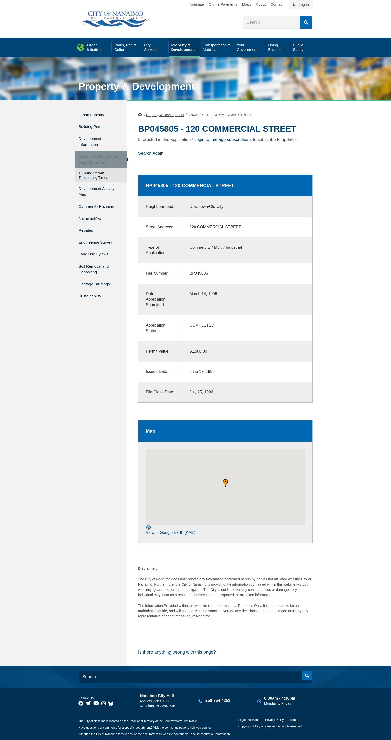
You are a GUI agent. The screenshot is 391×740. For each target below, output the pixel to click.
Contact (276, 4)
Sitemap (293, 719)
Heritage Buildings (97, 279)
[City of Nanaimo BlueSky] (112, 702)
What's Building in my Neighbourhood (96, 157)
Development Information (92, 138)
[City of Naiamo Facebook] (80, 702)
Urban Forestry (94, 114)
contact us (171, 727)
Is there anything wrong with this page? (177, 651)
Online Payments (223, 4)
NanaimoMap (92, 220)
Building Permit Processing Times (93, 175)
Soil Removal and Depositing (96, 265)
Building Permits (95, 124)
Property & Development (136, 86)
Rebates (87, 231)
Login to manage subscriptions (223, 139)
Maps (246, 4)
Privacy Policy (274, 719)
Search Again (150, 152)
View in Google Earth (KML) (170, 529)
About (261, 4)
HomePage (140, 114)
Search (306, 22)
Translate (196, 4)
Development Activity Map (92, 190)
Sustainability (92, 290)
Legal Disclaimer (249, 719)
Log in (304, 4)
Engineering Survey (99, 241)
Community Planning (90, 206)
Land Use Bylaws (96, 252)
